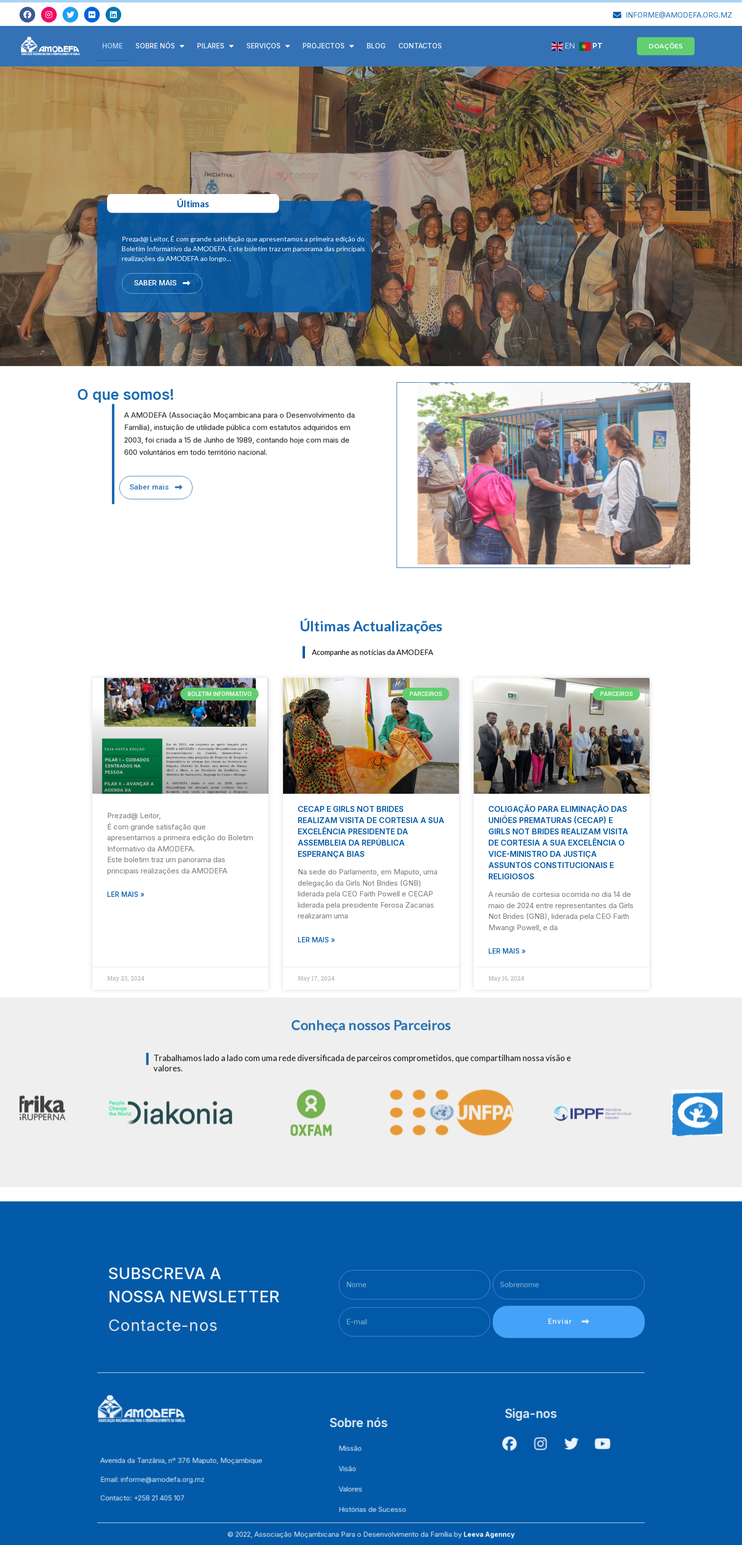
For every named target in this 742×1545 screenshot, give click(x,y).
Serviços (268, 46)
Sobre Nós (159, 46)
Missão (360, 1492)
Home (112, 46)
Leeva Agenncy (431, 1536)
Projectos (328, 46)
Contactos (420, 46)
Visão (358, 1503)
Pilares (215, 46)
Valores (360, 1513)
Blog (376, 46)
